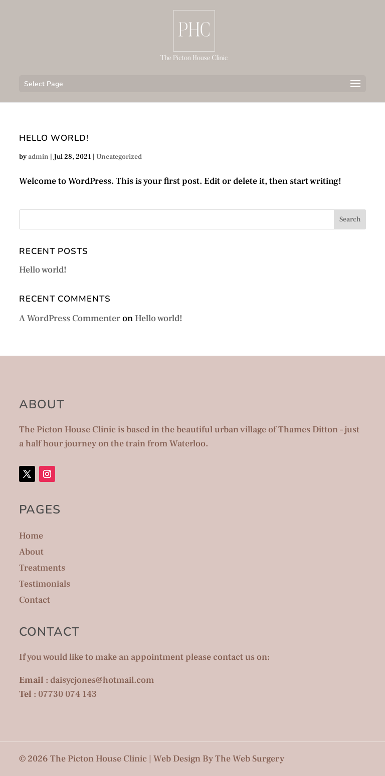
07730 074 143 (67, 694)
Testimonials (44, 584)
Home (31, 536)
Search (349, 219)
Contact (34, 600)
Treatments (42, 568)
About (31, 552)
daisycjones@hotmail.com (102, 680)
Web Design (177, 758)
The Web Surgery (249, 758)
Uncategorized (119, 156)
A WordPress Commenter (69, 318)
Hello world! (54, 138)
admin (38, 156)
